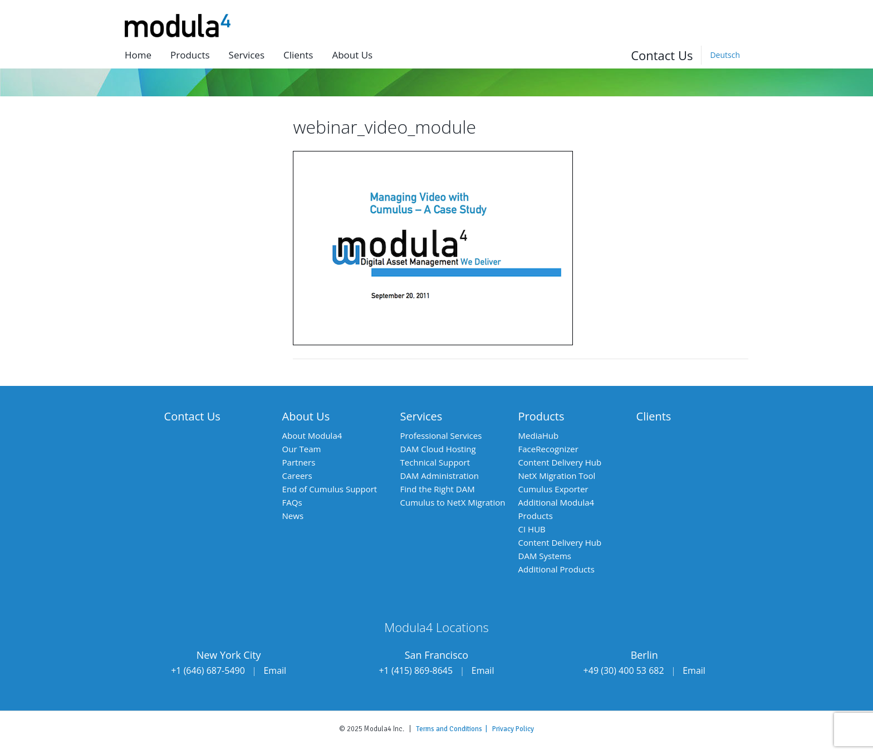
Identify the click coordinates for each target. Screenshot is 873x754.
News (293, 515)
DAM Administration (439, 475)
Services (246, 54)
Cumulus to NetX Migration (453, 502)
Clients (298, 54)
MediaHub (538, 435)
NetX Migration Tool (557, 475)
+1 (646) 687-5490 (208, 670)
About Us (306, 416)
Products (190, 54)
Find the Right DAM (437, 488)
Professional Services (441, 435)
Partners (299, 462)
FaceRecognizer (548, 448)
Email (274, 670)
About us (352, 54)
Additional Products (556, 569)
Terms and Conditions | (454, 728)
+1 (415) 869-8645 (416, 670)
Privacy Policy (513, 728)
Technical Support (435, 462)
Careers (297, 475)
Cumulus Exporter (553, 488)
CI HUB (532, 529)
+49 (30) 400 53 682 (623, 670)
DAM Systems (544, 555)
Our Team (301, 448)
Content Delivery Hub (560, 462)
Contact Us (662, 55)
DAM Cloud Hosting (438, 448)
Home (138, 54)
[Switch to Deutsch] (724, 55)
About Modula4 (312, 435)
